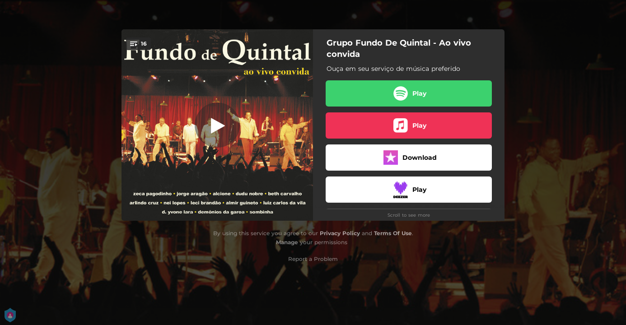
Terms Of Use (393, 233)
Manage (287, 242)
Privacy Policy (340, 233)
